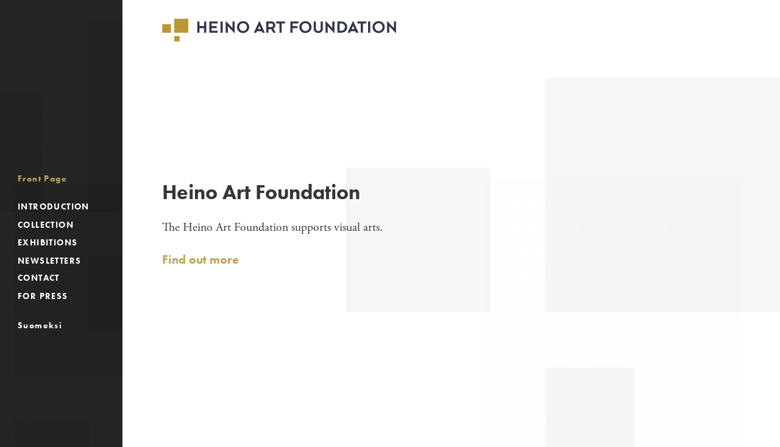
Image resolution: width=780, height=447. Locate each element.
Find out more (200, 259)
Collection (46, 224)
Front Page (42, 178)
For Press (43, 295)
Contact (39, 277)
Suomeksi (40, 325)
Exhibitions (47, 242)
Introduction (54, 206)
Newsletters (49, 260)
